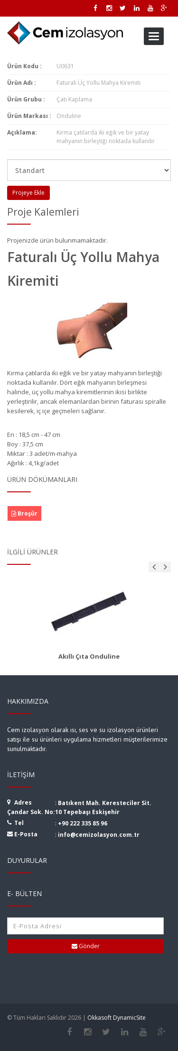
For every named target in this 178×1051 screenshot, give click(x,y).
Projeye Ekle (28, 193)
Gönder (86, 946)
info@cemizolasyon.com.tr (99, 835)
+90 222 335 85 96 (82, 823)
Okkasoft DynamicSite (116, 1018)
